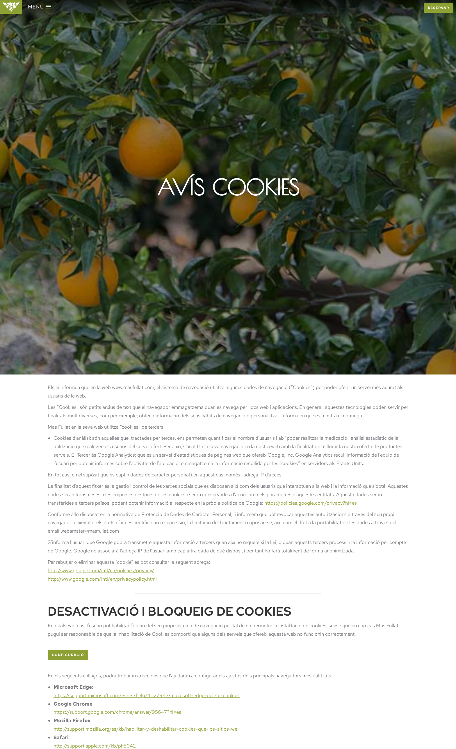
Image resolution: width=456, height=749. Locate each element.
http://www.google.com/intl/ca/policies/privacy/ (101, 570)
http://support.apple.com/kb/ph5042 (95, 746)
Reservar (438, 8)
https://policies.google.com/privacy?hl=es (310, 503)
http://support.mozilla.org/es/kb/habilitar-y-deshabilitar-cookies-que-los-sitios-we (145, 729)
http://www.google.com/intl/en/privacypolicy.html (102, 579)
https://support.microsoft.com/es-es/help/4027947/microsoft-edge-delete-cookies (147, 695)
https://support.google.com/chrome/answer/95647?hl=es (117, 712)
